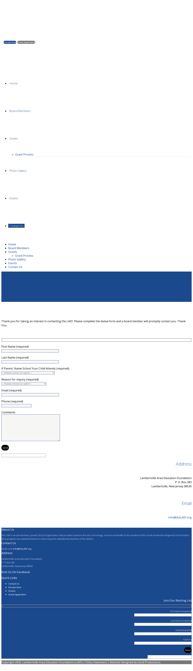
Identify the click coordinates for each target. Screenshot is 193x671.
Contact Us (13, 588)
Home (5, 311)
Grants (11, 596)
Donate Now (14, 592)
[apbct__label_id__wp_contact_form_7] (23, 460)
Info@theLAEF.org (180, 522)
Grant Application (17, 599)
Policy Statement (96, 667)
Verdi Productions (149, 667)
